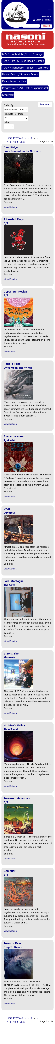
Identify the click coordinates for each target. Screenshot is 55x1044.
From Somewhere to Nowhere (22, 151)
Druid (7, 509)
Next (15, 142)
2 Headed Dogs (14, 220)
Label (6, 122)
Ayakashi (9, 440)
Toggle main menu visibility (50, 5)
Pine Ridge (11, 147)
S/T (6, 223)
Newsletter (46, 16)
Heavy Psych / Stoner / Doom (20, 74)
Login (37, 20)
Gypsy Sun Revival (15, 292)
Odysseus (10, 513)
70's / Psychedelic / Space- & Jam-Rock (25, 68)
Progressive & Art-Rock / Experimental (25, 88)
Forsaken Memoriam (17, 799)
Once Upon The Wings (18, 368)
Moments (9, 658)
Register (47, 20)
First (9, 138)
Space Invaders (13, 436)
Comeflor (9, 871)
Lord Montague (14, 581)
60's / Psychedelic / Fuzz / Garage (22, 54)
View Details (10, 207)
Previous (18, 138)
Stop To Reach (13, 947)
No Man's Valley (14, 726)
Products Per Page (13, 114)
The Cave (9, 585)
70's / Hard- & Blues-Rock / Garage (23, 61)
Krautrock (8, 95)
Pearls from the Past (14, 81)
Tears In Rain (12, 943)
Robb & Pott (12, 364)
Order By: (9, 105)
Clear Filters (45, 104)
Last (22, 142)
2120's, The (11, 654)
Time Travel (11, 729)
